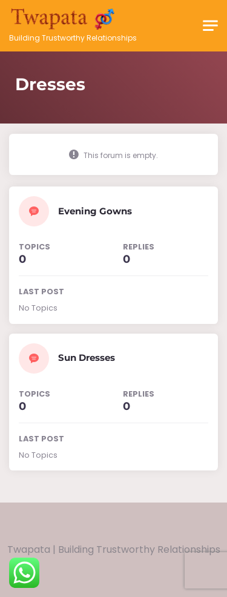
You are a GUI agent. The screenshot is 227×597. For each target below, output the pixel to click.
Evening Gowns (95, 211)
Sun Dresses (86, 357)
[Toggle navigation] (210, 25)
